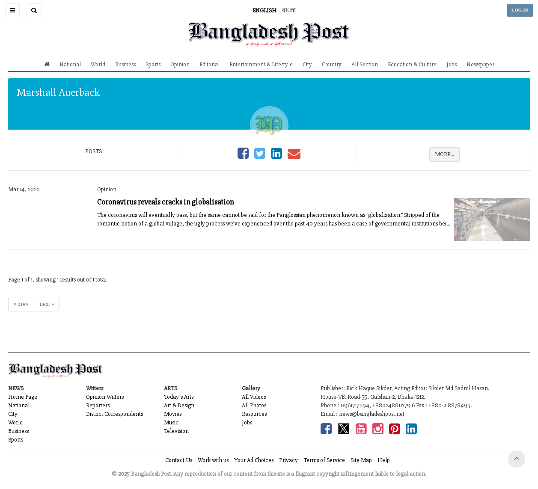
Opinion (180, 64)
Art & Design (179, 405)
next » (46, 304)
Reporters (98, 405)
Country (332, 64)
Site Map (361, 460)
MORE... (444, 154)
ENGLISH (264, 10)
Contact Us (178, 460)
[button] (12, 10)
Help (383, 460)
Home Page (22, 396)
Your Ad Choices (253, 460)
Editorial (209, 64)
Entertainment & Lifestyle (261, 64)
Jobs (451, 64)
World (98, 64)
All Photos (254, 405)
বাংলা (289, 10)
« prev (21, 304)
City (307, 64)
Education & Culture (412, 64)
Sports (153, 64)
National (70, 64)
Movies (172, 414)
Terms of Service (324, 460)
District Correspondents (114, 414)
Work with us (213, 460)
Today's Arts (178, 396)
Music (171, 422)
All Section (364, 64)
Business (125, 64)
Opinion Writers (105, 396)
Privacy (288, 460)
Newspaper (480, 64)
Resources (254, 414)
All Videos (254, 396)
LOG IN (520, 10)
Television (176, 431)
